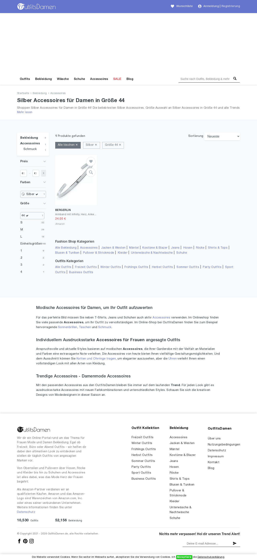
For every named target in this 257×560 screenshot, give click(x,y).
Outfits (25, 79)
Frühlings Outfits (136, 267)
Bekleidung (43, 79)
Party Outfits (212, 267)
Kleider (122, 253)
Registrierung (230, 6)
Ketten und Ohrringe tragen (96, 358)
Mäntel (134, 248)
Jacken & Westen (113, 248)
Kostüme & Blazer (154, 248)
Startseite (23, 93)
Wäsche (63, 79)
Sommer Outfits (187, 267)
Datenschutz (26, 512)
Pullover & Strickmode (98, 253)
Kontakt (213, 462)
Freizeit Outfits (86, 267)
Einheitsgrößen (31, 243)
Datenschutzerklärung (211, 557)
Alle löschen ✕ (68, 145)
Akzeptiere (184, 557)
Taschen (85, 327)
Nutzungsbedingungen (224, 444)
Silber (33, 194)
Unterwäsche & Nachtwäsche (152, 253)
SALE (117, 79)
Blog (130, 79)
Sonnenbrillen (67, 327)
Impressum (216, 456)
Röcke (200, 248)
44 (25, 215)
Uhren (172, 358)
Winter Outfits (110, 267)
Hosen (187, 248)
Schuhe (79, 79)
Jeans (175, 248)
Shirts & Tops (217, 248)
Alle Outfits (63, 267)
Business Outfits (81, 272)
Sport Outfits (141, 472)
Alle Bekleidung (65, 248)
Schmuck (30, 149)
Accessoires (99, 79)
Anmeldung (211, 6)
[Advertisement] (128, 43)
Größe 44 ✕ (113, 145)
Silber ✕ (91, 145)
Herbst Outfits (162, 267)
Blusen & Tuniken (67, 253)
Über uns (214, 438)
